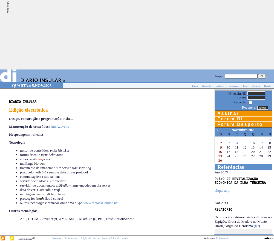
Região (267, 86)
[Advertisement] (233, 35)
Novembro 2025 (244, 130)
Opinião (256, 86)
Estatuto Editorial (110, 238)
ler (257, 226)
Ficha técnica (70, 238)
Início (195, 86)
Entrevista (234, 86)
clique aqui (222, 190)
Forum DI (230, 119)
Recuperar (249, 107)
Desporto (206, 86)
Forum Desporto (240, 124)
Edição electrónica (89, 238)
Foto (245, 86)
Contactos (56, 238)
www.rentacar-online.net (101, 203)
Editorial (220, 86)
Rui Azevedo (60, 126)
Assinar (228, 113)
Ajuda (125, 238)
